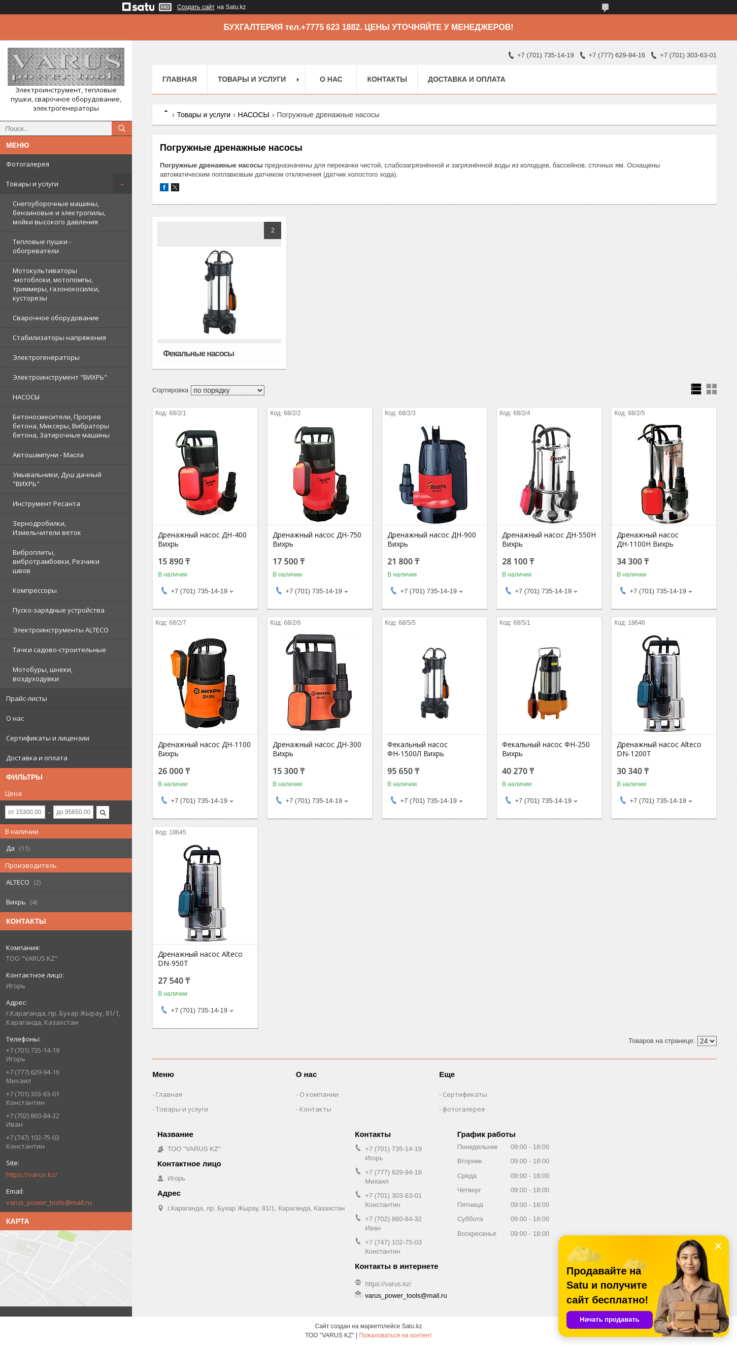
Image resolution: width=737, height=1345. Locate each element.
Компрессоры (35, 590)
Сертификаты (465, 1094)
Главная (179, 79)
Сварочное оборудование (56, 317)
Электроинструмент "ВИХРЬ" (60, 377)
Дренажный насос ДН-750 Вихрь (317, 539)
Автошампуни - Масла (48, 454)
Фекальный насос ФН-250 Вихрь (546, 749)
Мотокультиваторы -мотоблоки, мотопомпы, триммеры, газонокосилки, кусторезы (56, 284)
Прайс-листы (26, 698)
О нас (15, 718)
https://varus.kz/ (31, 1174)
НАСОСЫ (26, 396)
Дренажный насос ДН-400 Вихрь (202, 539)
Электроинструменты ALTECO (61, 629)
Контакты (387, 79)
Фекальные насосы (198, 353)
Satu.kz (411, 1326)
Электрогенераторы (46, 357)
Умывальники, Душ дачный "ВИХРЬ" (57, 479)
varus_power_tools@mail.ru (49, 1202)
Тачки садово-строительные (59, 649)
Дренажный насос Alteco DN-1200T (659, 749)
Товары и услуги (32, 183)
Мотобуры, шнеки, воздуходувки (43, 674)
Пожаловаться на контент (395, 1335)
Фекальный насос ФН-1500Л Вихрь (417, 749)
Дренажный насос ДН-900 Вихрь (431, 539)
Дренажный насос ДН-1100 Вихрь (204, 749)
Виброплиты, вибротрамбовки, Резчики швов (56, 561)
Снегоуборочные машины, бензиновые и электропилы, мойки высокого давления (59, 212)
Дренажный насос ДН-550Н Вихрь (549, 539)
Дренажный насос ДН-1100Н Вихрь (648, 539)
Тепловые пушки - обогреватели (42, 246)
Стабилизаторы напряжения (59, 337)
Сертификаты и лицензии (47, 738)
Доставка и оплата (37, 757)
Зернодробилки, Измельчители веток (47, 528)
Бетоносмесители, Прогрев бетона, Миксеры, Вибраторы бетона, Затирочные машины (61, 426)
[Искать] (122, 128)
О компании (319, 1094)
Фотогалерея (27, 164)
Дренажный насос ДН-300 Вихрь (317, 749)
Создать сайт (196, 7)
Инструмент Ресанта (46, 503)
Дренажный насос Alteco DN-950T (200, 959)
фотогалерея (464, 1109)
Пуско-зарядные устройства (59, 610)
